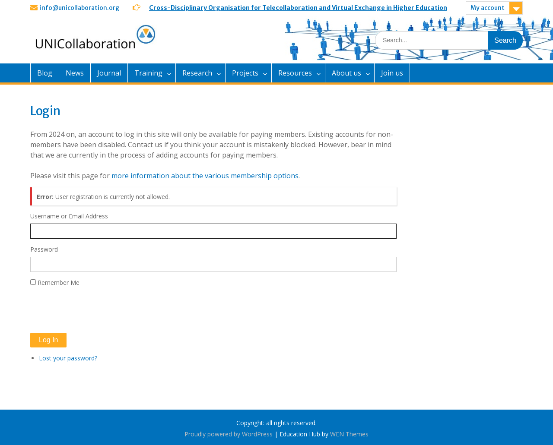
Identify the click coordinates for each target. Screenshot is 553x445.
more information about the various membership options (205, 175)
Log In (48, 340)
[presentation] (96, 310)
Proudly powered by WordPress (228, 434)
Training (148, 73)
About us (346, 73)
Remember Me (58, 282)
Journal (109, 73)
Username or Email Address (69, 216)
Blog (44, 73)
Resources (295, 73)
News (75, 73)
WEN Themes (349, 434)
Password (44, 249)
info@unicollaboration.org (79, 8)
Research (197, 73)
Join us (392, 73)
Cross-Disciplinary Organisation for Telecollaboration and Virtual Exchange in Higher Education (298, 8)
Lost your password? (68, 358)
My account (487, 8)
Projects (245, 73)
